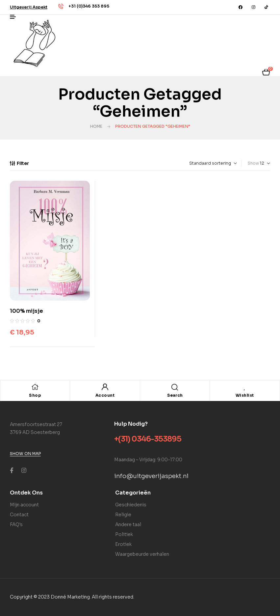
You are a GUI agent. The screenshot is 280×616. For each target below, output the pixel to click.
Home (96, 126)
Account (105, 395)
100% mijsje (26, 311)
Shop (35, 395)
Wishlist (245, 395)
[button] (28, 7)
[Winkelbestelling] (196, 163)
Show (253, 163)
